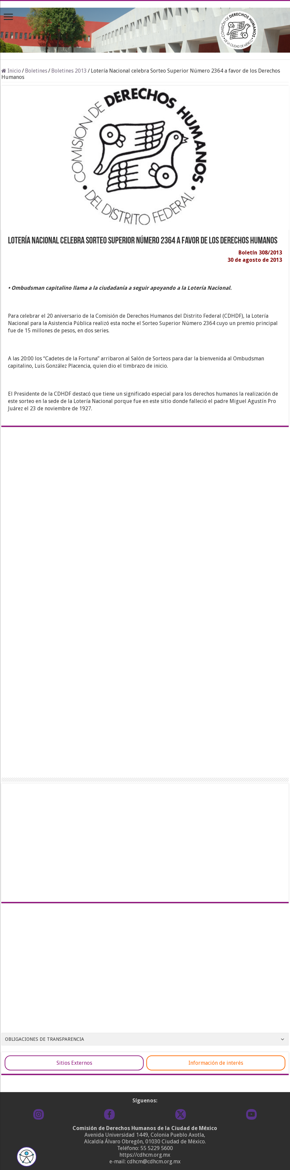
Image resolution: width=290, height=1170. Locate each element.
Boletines (36, 71)
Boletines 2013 (69, 71)
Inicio (11, 71)
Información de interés (216, 1063)
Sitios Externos (74, 1063)
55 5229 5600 (156, 1148)
